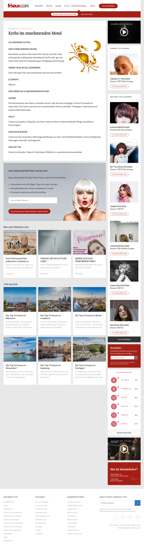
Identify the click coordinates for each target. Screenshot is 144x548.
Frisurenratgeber (41, 502)
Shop (92, 6)
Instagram (137, 517)
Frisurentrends (41, 505)
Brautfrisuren (40, 523)
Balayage (38, 526)
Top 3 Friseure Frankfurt (13, 516)
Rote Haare (71, 526)
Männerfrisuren (41, 512)
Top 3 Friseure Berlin (11, 519)
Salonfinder (108, 6)
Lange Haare (72, 509)
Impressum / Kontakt (122, 525)
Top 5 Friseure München (13, 512)
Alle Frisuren (124, 339)
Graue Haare (72, 523)
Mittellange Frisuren (75, 505)
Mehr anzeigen (124, 433)
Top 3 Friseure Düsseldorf (13, 523)
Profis (49, 6)
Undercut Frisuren (74, 534)
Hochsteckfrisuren (42, 516)
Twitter (123, 517)
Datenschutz (125, 364)
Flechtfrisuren (40, 519)
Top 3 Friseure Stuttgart (12, 530)
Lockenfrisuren (73, 530)
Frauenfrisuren (41, 509)
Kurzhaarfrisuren (74, 502)
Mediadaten (8, 534)
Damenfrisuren (75, 497)
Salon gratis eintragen (64, 14)
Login (6, 537)
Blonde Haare (72, 519)
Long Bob (38, 534)
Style (67, 6)
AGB (111, 525)
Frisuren (39, 6)
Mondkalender (78, 6)
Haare (58, 6)
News (6, 505)
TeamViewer (8, 541)
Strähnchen (71, 516)
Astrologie (87, 14)
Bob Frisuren (72, 512)
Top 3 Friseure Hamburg (13, 526)
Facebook (116, 517)
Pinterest (130, 517)
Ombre (38, 530)
